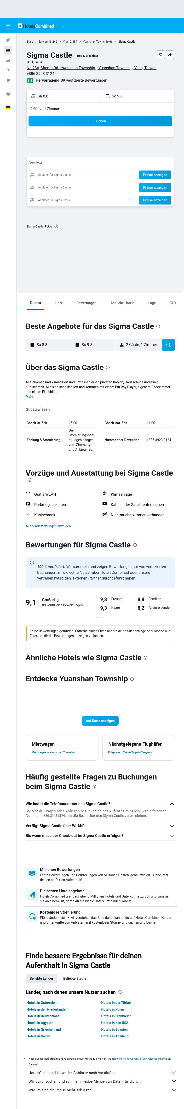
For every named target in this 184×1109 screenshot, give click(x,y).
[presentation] (56, 226)
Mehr (30, 396)
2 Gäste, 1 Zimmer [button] (45, 108)
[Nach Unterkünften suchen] (8, 50)
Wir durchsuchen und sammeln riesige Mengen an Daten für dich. (103, 1081)
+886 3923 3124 (40, 73)
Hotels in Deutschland (43, 1016)
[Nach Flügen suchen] (8, 40)
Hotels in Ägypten (40, 1023)
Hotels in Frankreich (116, 1016)
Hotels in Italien (38, 1036)
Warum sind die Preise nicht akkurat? (103, 1090)
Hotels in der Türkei (116, 1003)
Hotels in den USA (115, 1023)
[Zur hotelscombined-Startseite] (36, 25)
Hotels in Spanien (114, 1029)
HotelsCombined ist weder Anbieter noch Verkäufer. (103, 1072)
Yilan (66, 41)
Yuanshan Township (96, 41)
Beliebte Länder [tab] (41, 978)
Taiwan (43, 41)
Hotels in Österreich (42, 1003)
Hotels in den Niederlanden (47, 1009)
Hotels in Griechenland (44, 1029)
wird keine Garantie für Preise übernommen (143, 1058)
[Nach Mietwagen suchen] (8, 60)
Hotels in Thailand (115, 1036)
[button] (8, 25)
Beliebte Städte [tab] (74, 978)
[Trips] (8, 94)
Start (30, 41)
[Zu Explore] (8, 80)
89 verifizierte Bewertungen (84, 80)
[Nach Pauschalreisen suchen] (8, 70)
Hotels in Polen (112, 1009)
